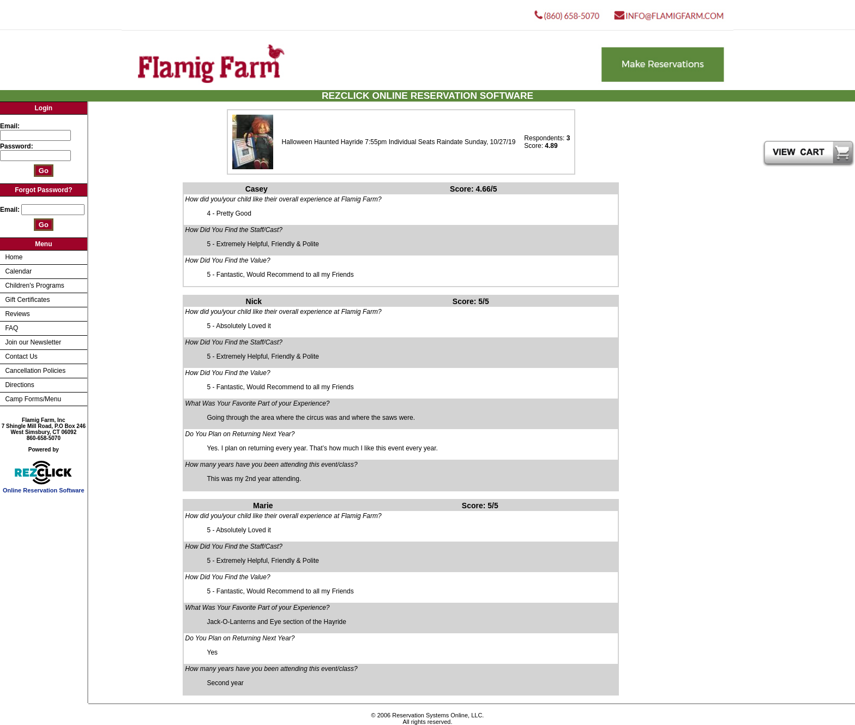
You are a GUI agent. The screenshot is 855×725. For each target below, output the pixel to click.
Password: (17, 146)
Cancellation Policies (35, 371)
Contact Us (21, 356)
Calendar (18, 271)
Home (13, 257)
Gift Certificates (27, 300)
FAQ (11, 328)
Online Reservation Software (44, 488)
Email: (10, 126)
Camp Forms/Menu (33, 399)
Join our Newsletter (33, 342)
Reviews (17, 314)
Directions (19, 385)
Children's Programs (34, 285)
